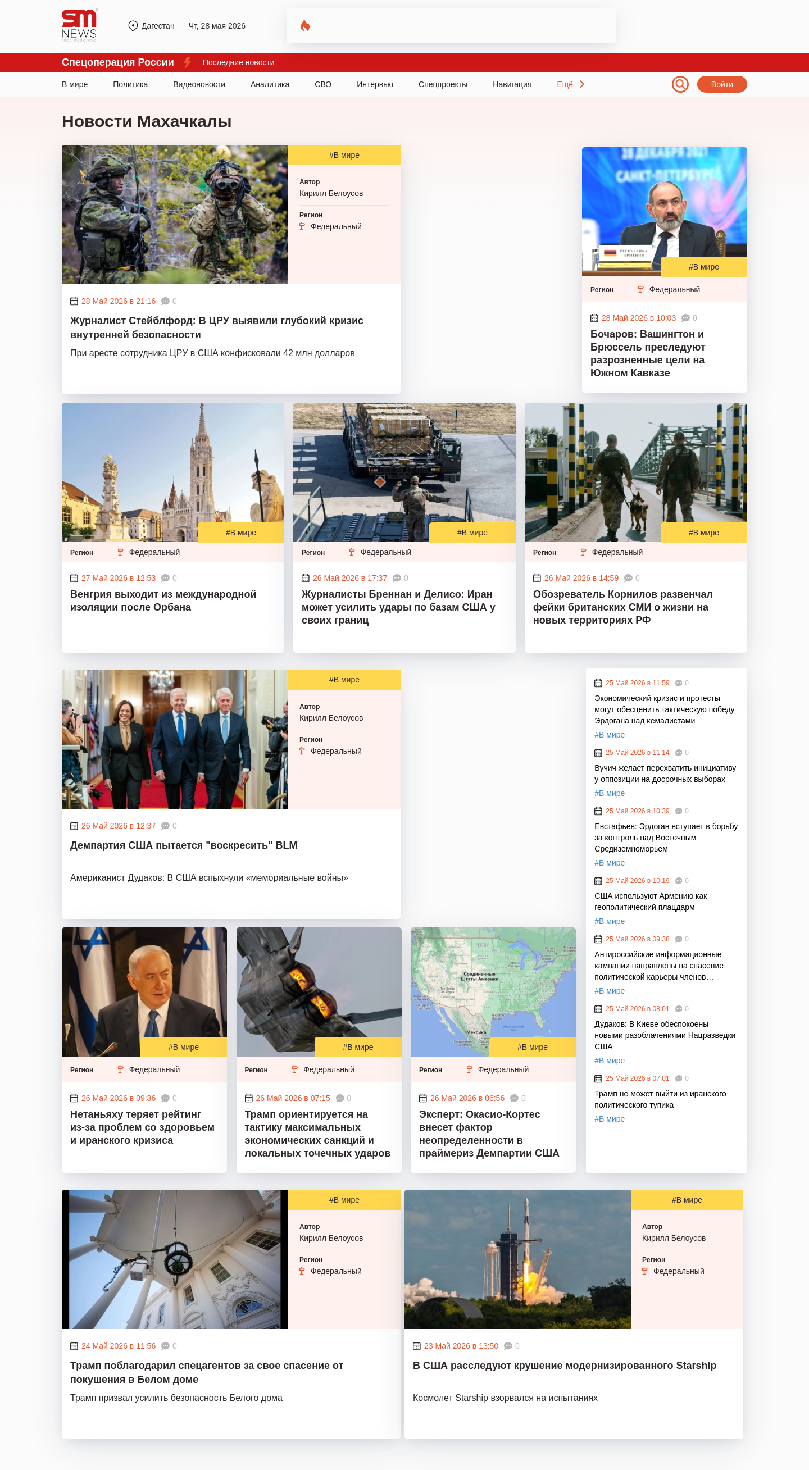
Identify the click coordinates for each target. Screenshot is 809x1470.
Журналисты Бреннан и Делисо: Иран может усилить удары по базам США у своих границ (399, 607)
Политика (130, 84)
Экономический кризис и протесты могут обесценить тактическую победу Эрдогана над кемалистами (664, 709)
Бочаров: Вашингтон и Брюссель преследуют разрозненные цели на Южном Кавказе (648, 354)
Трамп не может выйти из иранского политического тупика (660, 1099)
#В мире (344, 155)
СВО (323, 84)
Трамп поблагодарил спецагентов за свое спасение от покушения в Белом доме (206, 1372)
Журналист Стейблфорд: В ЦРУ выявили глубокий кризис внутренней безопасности (216, 327)
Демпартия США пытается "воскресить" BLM (185, 845)
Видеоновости (199, 84)
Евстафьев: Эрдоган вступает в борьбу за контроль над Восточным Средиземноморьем (666, 837)
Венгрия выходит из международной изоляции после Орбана (163, 601)
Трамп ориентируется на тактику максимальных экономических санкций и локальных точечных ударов (318, 1134)
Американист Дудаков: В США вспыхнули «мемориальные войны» (209, 877)
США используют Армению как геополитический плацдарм (650, 901)
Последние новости (239, 62)
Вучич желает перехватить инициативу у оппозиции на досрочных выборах (665, 773)
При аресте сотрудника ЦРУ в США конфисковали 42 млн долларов (212, 353)
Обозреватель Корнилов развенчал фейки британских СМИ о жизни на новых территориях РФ (623, 607)
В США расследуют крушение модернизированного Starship (565, 1365)
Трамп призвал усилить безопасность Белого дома (176, 1398)
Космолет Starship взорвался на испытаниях (505, 1398)
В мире (75, 84)
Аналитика (270, 84)
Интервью (375, 84)
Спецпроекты (443, 84)
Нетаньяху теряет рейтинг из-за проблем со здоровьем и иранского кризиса (142, 1127)
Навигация (512, 84)
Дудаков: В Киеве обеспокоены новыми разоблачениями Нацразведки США (664, 1035)
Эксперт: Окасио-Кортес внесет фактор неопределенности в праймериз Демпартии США (489, 1134)
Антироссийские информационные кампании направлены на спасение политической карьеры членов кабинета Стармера (659, 966)
